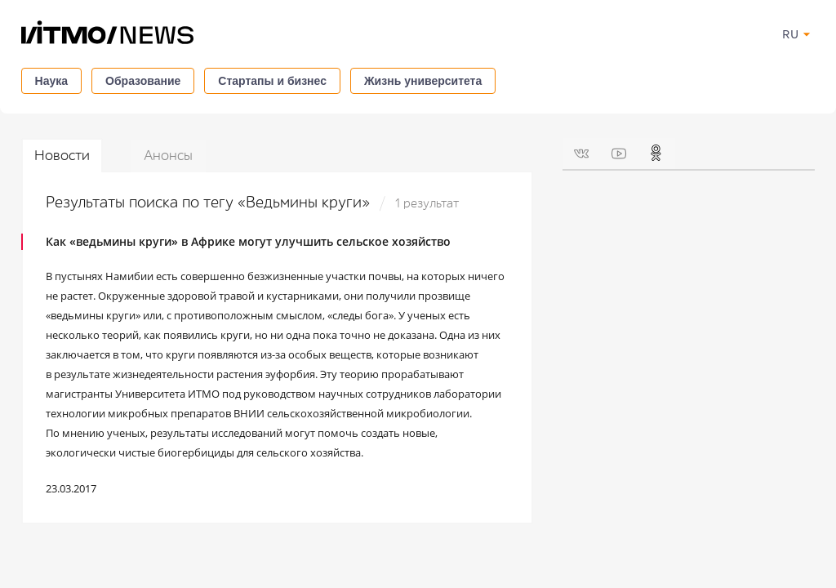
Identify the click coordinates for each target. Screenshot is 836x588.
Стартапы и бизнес (272, 80)
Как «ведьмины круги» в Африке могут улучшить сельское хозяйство (248, 241)
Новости (62, 155)
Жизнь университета (423, 80)
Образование (142, 80)
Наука (51, 80)
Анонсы (168, 155)
